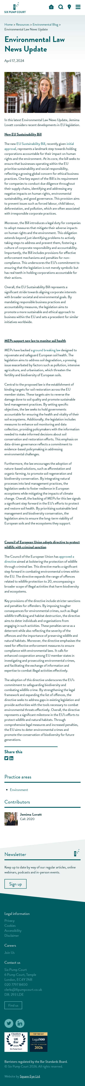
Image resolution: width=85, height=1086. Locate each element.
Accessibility (12, 930)
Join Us (9, 952)
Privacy (9, 920)
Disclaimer (11, 935)
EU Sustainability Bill (30, 143)
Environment (19, 789)
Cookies (10, 925)
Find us (13, 1005)
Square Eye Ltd (30, 1076)
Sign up (15, 884)
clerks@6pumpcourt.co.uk (23, 989)
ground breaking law (46, 350)
